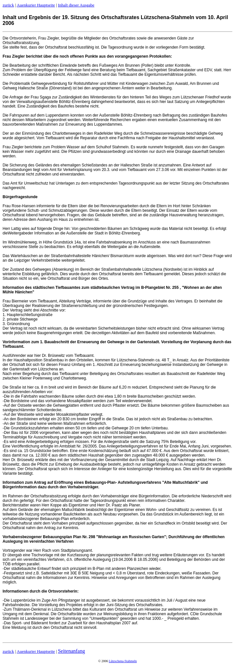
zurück (8, 5)
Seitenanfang (71, 651)
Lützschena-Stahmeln (123, 661)
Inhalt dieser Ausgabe (76, 5)
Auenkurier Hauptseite (36, 5)
